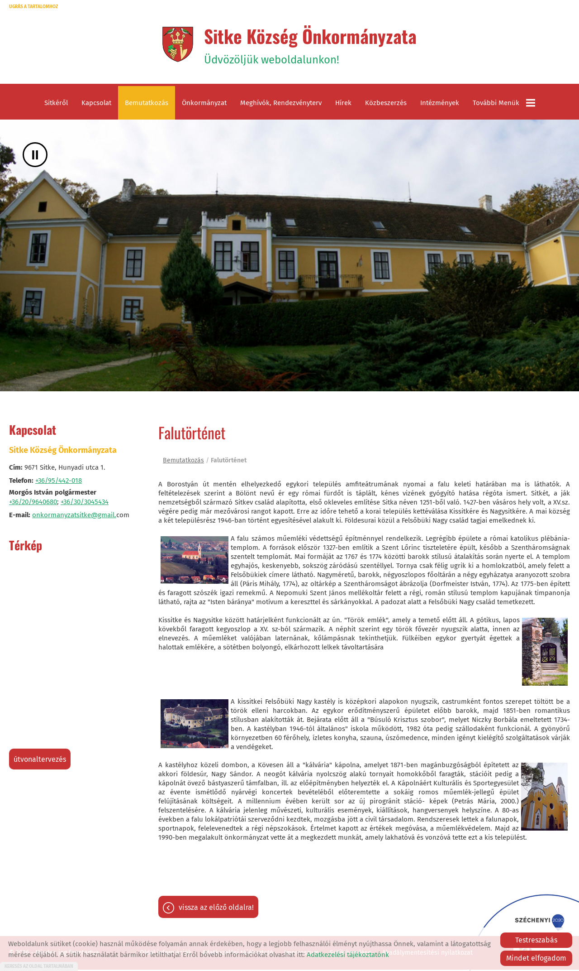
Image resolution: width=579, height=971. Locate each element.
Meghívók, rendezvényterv (281, 104)
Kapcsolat (96, 104)
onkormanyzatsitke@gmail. (74, 516)
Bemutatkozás (146, 104)
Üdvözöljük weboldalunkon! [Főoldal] (310, 45)
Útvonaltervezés (40, 760)
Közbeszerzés (386, 104)
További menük (504, 104)
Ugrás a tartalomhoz (33, 7)
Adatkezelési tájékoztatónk (348, 955)
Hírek (343, 104)
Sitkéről (56, 104)
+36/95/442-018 (58, 482)
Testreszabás (536, 940)
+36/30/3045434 (85, 503)
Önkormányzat (204, 104)
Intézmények (439, 104)
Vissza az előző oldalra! (216, 908)
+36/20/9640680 (33, 503)
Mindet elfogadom (536, 958)
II (35, 156)
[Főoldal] (176, 45)
